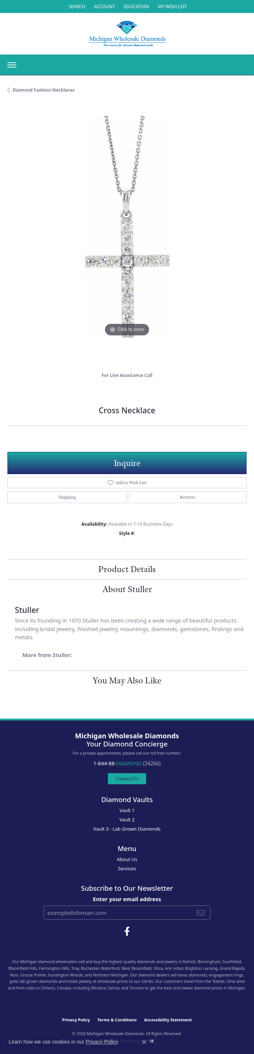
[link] (135, 6)
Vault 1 (127, 810)
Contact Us (127, 778)
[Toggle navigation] (12, 65)
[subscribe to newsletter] (200, 912)
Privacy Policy (76, 1019)
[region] (127, 235)
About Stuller (127, 589)
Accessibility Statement (168, 1019)
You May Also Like (127, 680)
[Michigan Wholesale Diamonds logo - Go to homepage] (127, 34)
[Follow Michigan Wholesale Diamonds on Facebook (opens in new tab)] (127, 931)
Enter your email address (127, 899)
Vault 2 (127, 819)
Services (127, 868)
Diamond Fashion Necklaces (44, 90)
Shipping (67, 497)
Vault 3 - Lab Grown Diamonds (127, 828)
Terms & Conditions (117, 1019)
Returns (187, 497)
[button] (76, 6)
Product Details (127, 569)
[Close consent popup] (144, 1042)
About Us (127, 859)
